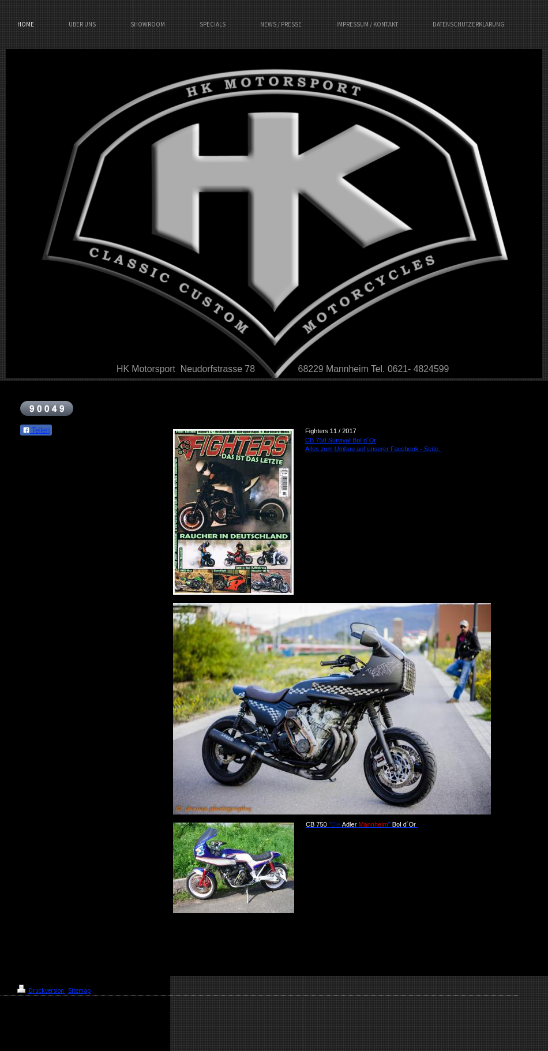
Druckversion (41, 990)
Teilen (36, 430)
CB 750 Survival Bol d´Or (340, 440)
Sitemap (79, 990)
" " (362, 824)
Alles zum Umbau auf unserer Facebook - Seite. (373, 448)
